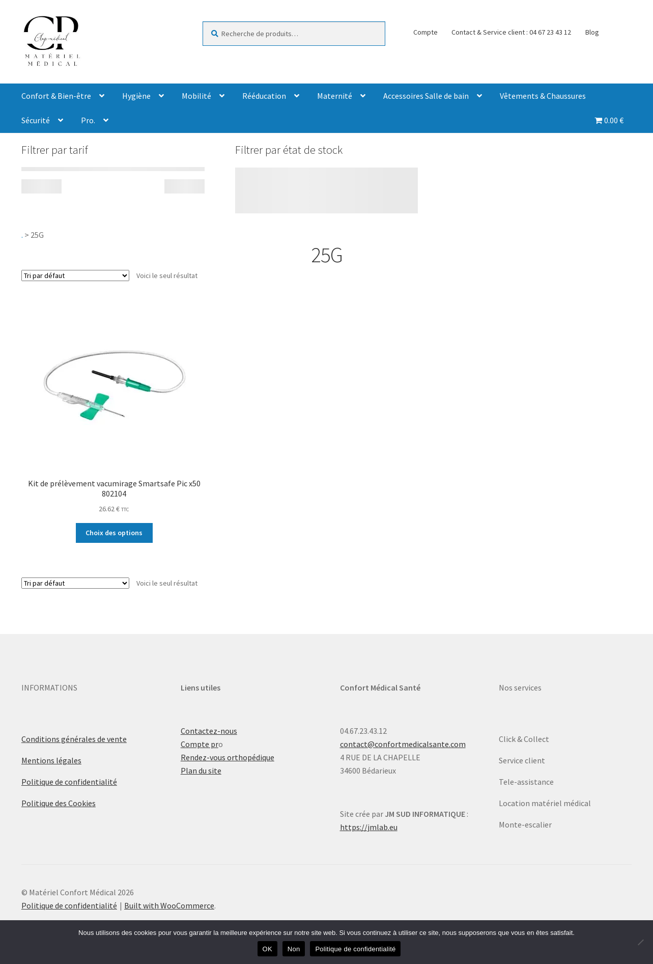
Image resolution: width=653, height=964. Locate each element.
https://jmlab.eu (369, 827)
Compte (425, 32)
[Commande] (75, 275)
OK (267, 949)
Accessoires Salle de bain (426, 96)
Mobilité (196, 96)
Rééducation (264, 96)
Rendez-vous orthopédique (227, 757)
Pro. (88, 120)
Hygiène (136, 96)
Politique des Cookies (58, 803)
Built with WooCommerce (169, 905)
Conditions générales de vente (74, 739)
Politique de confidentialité (69, 782)
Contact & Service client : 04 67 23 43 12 (511, 32)
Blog (592, 32)
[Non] (640, 942)
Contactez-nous (209, 731)
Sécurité (35, 120)
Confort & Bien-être (56, 96)
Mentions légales (51, 760)
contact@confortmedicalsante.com (403, 744)
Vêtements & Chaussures (543, 96)
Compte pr (199, 744)
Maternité (334, 96)
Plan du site (201, 770)
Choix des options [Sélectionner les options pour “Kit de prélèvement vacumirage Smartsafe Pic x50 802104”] (114, 532)
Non (294, 949)
